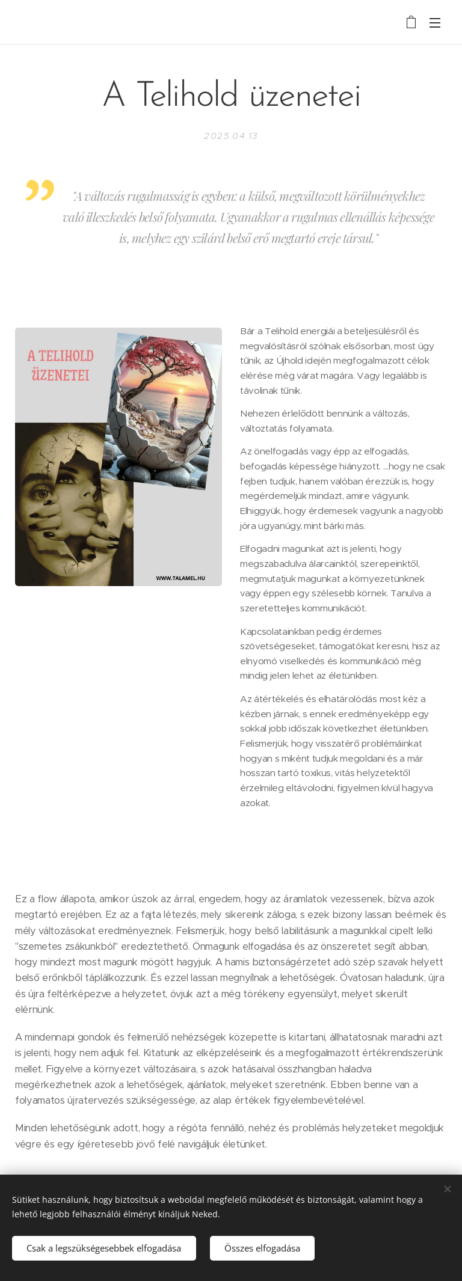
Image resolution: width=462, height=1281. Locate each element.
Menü (435, 22)
